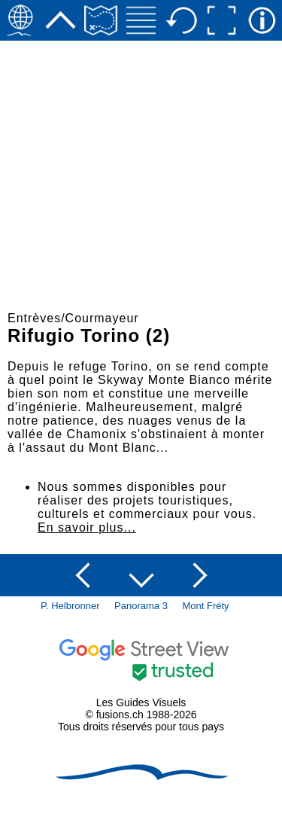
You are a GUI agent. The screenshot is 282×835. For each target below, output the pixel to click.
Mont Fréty (206, 605)
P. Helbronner (70, 605)
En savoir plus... (87, 527)
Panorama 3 (141, 605)
